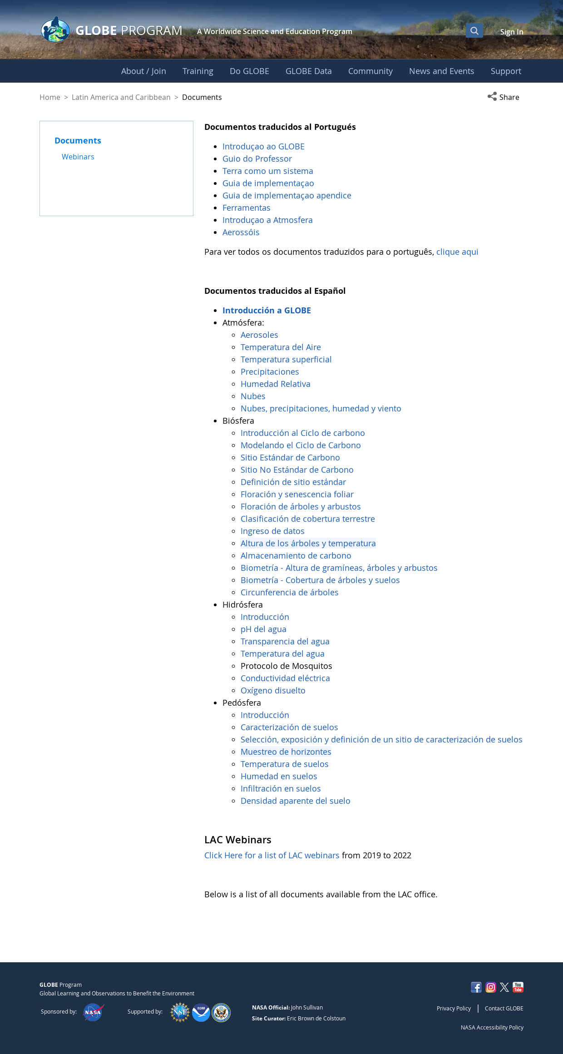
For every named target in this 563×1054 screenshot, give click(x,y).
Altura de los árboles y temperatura (308, 543)
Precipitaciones (271, 371)
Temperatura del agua (283, 653)
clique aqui (457, 251)
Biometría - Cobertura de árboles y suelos (320, 579)
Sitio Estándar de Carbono (290, 457)
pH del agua (263, 628)
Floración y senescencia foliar (297, 494)
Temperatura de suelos (285, 763)
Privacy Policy (454, 1008)
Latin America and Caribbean (121, 97)
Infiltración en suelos (281, 788)
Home (50, 97)
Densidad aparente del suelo (296, 800)
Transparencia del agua (285, 641)
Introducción (266, 616)
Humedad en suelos (279, 776)
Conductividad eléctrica (285, 678)
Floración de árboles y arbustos (302, 506)
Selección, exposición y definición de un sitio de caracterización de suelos (382, 739)
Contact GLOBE (504, 1008)
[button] (505, 97)
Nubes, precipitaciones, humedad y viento (322, 408)
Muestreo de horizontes (286, 751)
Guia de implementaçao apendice (286, 195)
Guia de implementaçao (268, 183)
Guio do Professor (258, 158)
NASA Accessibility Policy (492, 1027)
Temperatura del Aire (281, 346)
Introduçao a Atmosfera (268, 219)
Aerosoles (259, 334)
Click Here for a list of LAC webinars (272, 855)
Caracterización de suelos (289, 727)
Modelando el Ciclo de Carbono (301, 445)
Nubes (253, 396)
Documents (77, 140)
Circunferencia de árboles (291, 592)
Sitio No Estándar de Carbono (297, 469)
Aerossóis (242, 232)
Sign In (511, 32)
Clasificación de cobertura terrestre (309, 518)
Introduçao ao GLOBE (264, 146)
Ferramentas (247, 207)
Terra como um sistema (269, 170)
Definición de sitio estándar (294, 481)
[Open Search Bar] (474, 30)
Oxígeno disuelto (274, 690)
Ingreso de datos (273, 530)
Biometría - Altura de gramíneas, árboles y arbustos (340, 567)
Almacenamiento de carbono (297, 555)
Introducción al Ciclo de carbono (303, 432)
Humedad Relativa (276, 383)
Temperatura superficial (286, 359)
